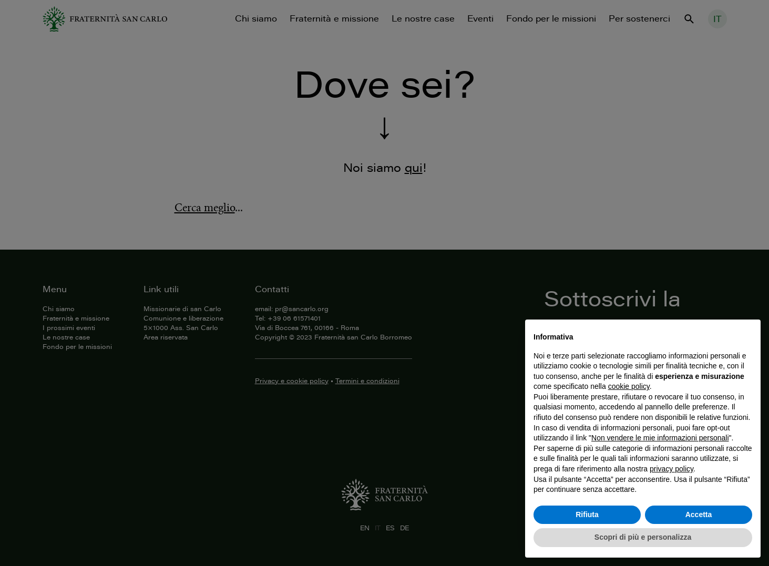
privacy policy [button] (671, 469)
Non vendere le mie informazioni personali (660, 438)
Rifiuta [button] (587, 514)
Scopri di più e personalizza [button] (642, 537)
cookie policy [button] (629, 386)
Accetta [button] (698, 514)
